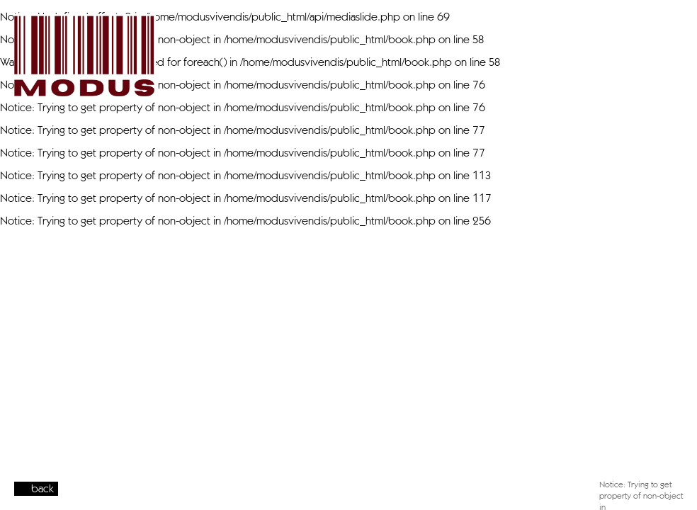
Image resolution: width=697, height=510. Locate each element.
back (42, 488)
